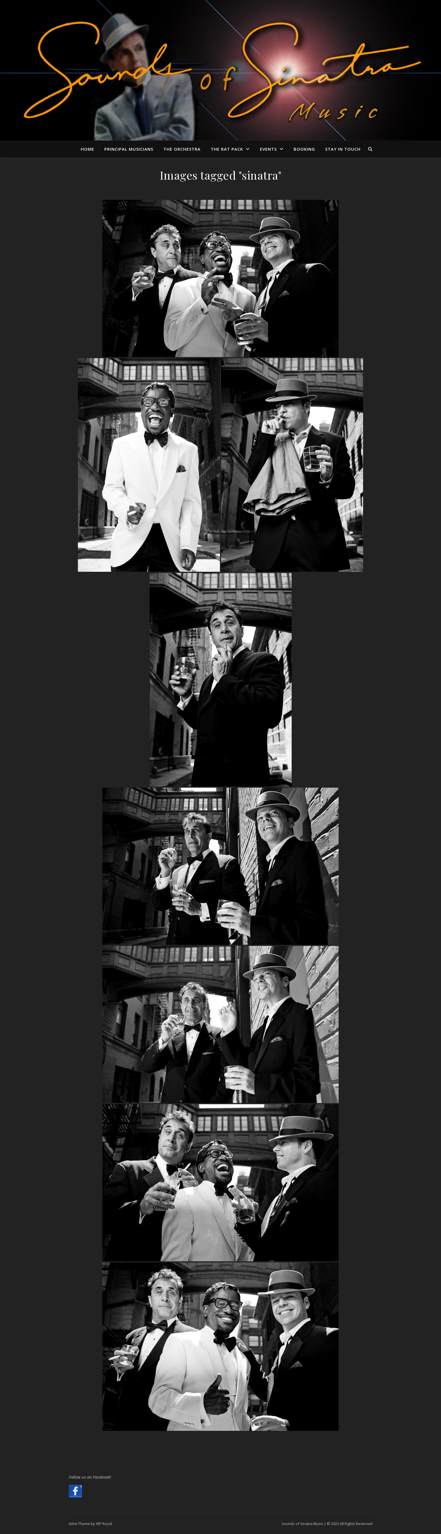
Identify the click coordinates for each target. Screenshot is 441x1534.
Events (268, 149)
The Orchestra (182, 149)
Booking (304, 149)
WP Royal (104, 1523)
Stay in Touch (343, 149)
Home (87, 149)
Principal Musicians (128, 149)
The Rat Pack (227, 149)
